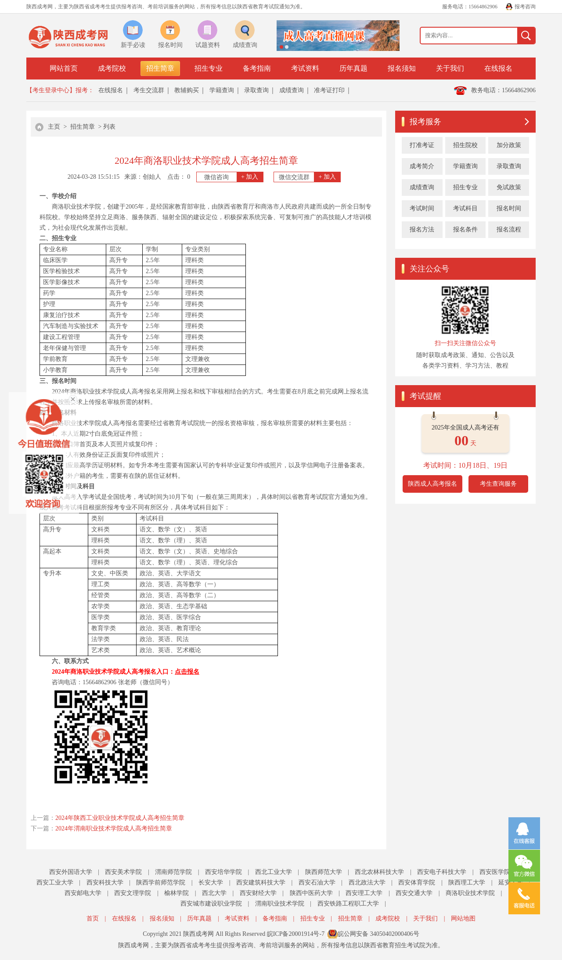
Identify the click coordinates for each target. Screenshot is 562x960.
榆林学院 (176, 893)
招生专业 (209, 68)
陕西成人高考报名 (432, 483)
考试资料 (305, 68)
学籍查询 (221, 90)
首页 (92, 918)
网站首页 (64, 68)
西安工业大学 (54, 882)
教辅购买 (186, 90)
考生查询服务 (498, 483)
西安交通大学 (414, 893)
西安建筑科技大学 (260, 882)
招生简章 (160, 68)
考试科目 (465, 208)
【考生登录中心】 (51, 90)
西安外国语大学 (70, 872)
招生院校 (465, 145)
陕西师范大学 (323, 872)
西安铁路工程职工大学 (348, 903)
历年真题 (353, 68)
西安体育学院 (416, 882)
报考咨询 (525, 7)
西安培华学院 (223, 872)
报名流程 (509, 229)
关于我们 (450, 68)
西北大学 (214, 893)
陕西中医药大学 (311, 893)
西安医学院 (494, 872)
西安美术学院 (123, 872)
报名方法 (422, 229)
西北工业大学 (273, 872)
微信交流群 (310, 177)
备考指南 (257, 68)
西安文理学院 (132, 893)
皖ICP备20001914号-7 (295, 934)
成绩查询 (291, 90)
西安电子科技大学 (441, 872)
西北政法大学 (367, 882)
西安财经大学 (258, 893)
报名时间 (509, 208)
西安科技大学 (104, 882)
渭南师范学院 (173, 872)
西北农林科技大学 (379, 872)
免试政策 (509, 187)
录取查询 (256, 90)
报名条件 (465, 229)
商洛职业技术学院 (470, 893)
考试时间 (422, 208)
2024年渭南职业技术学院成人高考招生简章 (113, 828)
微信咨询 (233, 177)
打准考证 (422, 145)
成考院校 (112, 68)
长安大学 (210, 882)
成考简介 (422, 166)
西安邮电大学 (83, 893)
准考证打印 (329, 90)
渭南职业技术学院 (279, 903)
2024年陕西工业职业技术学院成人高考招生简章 (119, 818)
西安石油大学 (317, 882)
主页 (54, 126)
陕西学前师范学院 (160, 882)
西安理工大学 (364, 893)
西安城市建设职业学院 (211, 903)
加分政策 (509, 145)
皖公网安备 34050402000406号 (378, 934)
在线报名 (498, 68)
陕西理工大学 (466, 882)
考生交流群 (148, 90)
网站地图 (463, 918)
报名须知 (402, 68)
